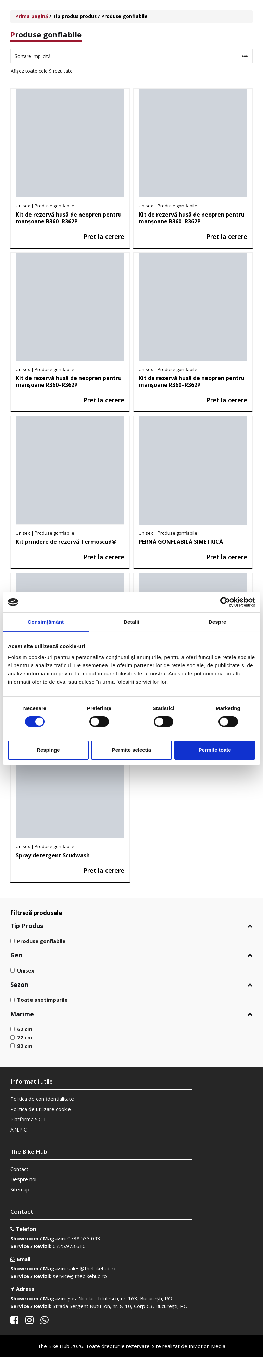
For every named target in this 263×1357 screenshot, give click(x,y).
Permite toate (215, 750)
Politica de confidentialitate (42, 1098)
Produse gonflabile (41, 940)
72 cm (24, 1037)
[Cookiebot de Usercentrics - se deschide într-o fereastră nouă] (225, 602)
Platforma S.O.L (28, 1119)
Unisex (25, 970)
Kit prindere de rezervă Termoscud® (66, 541)
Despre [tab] (217, 622)
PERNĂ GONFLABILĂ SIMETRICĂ (181, 541)
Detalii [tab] (131, 622)
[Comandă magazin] (131, 56)
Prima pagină (31, 16)
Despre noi (23, 1179)
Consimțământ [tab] (46, 622)
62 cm (24, 1029)
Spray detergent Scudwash (53, 855)
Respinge (48, 750)
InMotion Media (207, 1346)
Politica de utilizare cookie (40, 1108)
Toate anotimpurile (42, 999)
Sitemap (19, 1189)
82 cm (24, 1045)
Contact (19, 1168)
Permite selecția (131, 750)
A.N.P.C (18, 1129)
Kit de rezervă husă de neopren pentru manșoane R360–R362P (69, 218)
